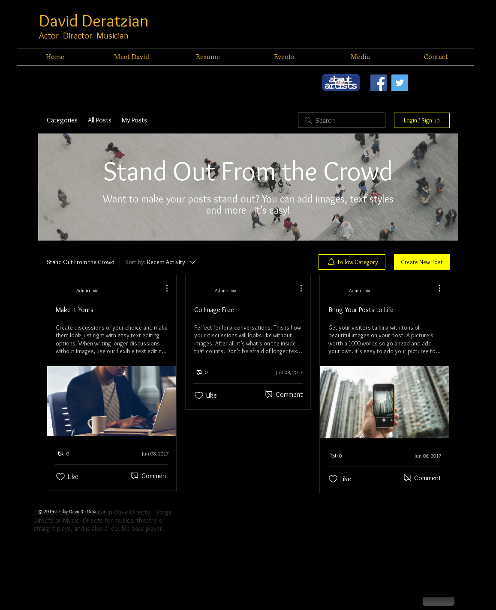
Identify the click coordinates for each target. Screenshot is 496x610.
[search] (341, 120)
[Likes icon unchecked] (60, 477)
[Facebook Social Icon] (378, 82)
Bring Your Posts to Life (361, 310)
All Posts (99, 120)
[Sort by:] (161, 262)
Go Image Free (214, 310)
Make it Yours (74, 310)
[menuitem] (352, 262)
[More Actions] (162, 288)
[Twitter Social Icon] (399, 82)
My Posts (134, 120)
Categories (62, 120)
